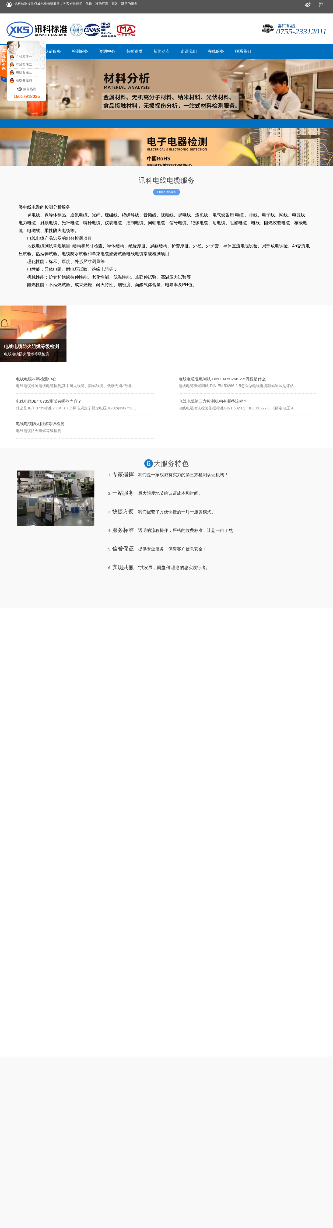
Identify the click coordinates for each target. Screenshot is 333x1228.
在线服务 (213, 1171)
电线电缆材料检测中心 (36, 379)
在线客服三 (20, 72)
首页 (99, 1171)
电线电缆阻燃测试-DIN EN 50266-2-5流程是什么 (221, 379)
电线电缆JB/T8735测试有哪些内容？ (49, 401)
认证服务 (113, 1171)
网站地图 (13, 1220)
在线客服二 (20, 65)
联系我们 (230, 1171)
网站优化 (36, 1220)
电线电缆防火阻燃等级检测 (40, 423)
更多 (183, 1095)
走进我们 (197, 1171)
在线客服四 (20, 80)
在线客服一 (20, 57)
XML (25, 1220)
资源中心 (146, 1171)
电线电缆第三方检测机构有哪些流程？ (212, 401)
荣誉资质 (163, 1171)
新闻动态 (180, 1171)
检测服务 (129, 1171)
